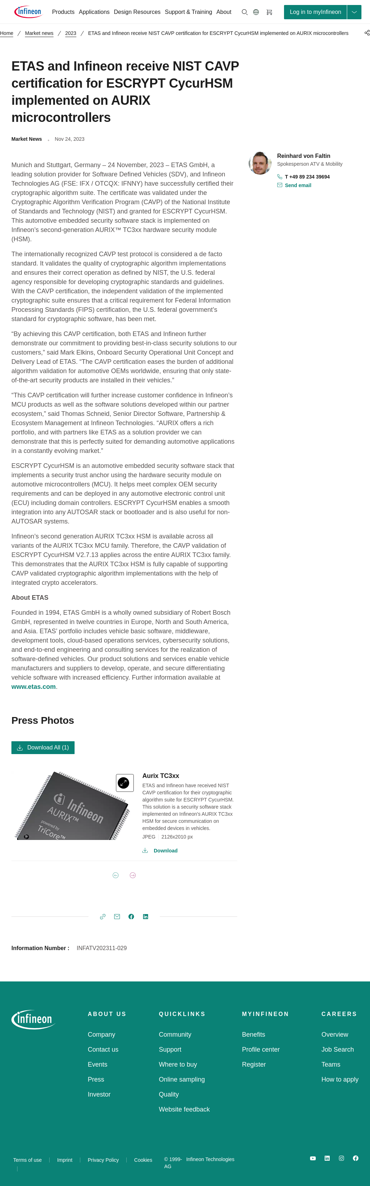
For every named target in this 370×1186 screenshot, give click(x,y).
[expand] (125, 783)
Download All (43, 747)
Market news (39, 33)
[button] (256, 12)
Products (63, 12)
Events (97, 1064)
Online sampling (182, 1079)
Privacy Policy (103, 1160)
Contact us (103, 1049)
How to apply (340, 1079)
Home (6, 33)
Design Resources (137, 12)
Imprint (64, 1160)
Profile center (261, 1049)
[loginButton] (322, 12)
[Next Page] (133, 875)
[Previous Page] (115, 875)
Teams (330, 1064)
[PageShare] (366, 33)
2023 (70, 33)
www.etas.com (33, 686)
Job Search (337, 1049)
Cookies (143, 1160)
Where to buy (178, 1064)
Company (101, 1034)
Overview (334, 1034)
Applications (94, 12)
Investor (99, 1094)
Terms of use (27, 1160)
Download (160, 851)
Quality (169, 1094)
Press (96, 1079)
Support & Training (188, 12)
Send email (294, 185)
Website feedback (184, 1109)
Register (254, 1064)
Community (175, 1034)
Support (170, 1049)
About (224, 12)
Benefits (253, 1034)
